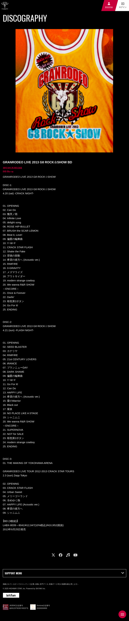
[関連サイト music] (68, 555)
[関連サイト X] (53, 555)
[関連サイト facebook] (60, 555)
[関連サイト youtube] (75, 555)
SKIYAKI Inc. (40, 589)
